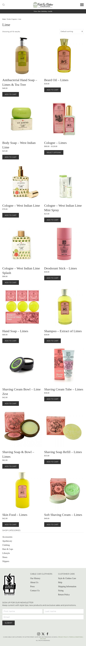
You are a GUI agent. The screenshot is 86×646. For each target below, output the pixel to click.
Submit (8, 623)
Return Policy (64, 594)
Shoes (4, 557)
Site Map (43, 639)
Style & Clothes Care (67, 578)
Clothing (6, 545)
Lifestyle (6, 553)
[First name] (22, 611)
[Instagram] (38, 634)
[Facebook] (47, 634)
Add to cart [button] (10, 94)
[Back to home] (43, 5)
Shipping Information (67, 586)
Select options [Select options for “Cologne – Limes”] (54, 152)
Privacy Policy (63, 637)
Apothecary (7, 541)
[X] (43, 634)
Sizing (60, 590)
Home (4, 19)
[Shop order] (71, 31)
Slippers (5, 561)
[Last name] (64, 611)
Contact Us (35, 590)
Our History (35, 578)
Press (32, 586)
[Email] (43, 617)
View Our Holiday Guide (43, 11)
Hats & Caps (7, 549)
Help (60, 582)
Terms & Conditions (75, 637)
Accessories (7, 537)
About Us (34, 582)
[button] (3, 4)
